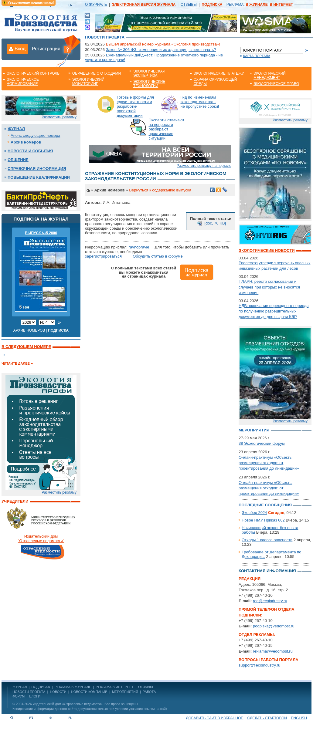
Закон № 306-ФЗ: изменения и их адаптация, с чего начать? (161, 49)
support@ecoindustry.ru (259, 665)
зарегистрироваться (103, 256)
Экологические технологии (149, 83)
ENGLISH (299, 718)
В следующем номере (26, 346)
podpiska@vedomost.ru (273, 626)
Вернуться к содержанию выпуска (160, 190)
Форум (18, 696)
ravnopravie (139, 247)
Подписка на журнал (41, 218)
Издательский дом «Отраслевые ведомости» (68, 704)
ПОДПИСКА (41, 687)
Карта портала (256, 56)
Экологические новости (267, 250)
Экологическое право (276, 84)
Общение (18, 159)
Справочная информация (37, 168)
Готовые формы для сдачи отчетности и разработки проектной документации (135, 106)
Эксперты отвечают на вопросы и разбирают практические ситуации (167, 129)
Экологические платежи (219, 73)
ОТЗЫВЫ (189, 4)
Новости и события (30, 151)
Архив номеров (26, 142)
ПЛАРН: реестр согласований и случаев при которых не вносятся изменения (269, 287)
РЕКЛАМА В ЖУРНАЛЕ (73, 687)
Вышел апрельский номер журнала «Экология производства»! (163, 44)
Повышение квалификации (39, 177)
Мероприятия (254, 430)
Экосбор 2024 (254, 512)
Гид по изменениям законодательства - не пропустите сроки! (200, 102)
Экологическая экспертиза (149, 73)
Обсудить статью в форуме (158, 256)
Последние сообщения (265, 505)
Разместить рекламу (59, 117)
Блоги (34, 696)
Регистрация (46, 48)
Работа (149, 692)
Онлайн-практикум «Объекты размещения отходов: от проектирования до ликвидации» (269, 463)
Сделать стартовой (267, 718)
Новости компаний (89, 692)
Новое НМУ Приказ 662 (263, 520)
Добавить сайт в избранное (214, 718)
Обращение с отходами (96, 73)
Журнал (16, 129)
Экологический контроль (33, 73)
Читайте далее (16, 363)
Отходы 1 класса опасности (267, 540)
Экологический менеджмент (269, 75)
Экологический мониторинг (88, 81)
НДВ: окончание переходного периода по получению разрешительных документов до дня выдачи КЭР (273, 311)
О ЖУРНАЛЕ (96, 4)
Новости (58, 692)
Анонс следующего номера (35, 135)
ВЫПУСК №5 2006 (41, 233)
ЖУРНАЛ (19, 687)
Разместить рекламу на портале (204, 166)
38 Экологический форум (262, 443)
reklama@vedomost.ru (273, 651)
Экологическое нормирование (23, 81)
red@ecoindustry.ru (270, 601)
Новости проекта (104, 37)
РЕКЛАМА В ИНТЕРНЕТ (115, 687)
